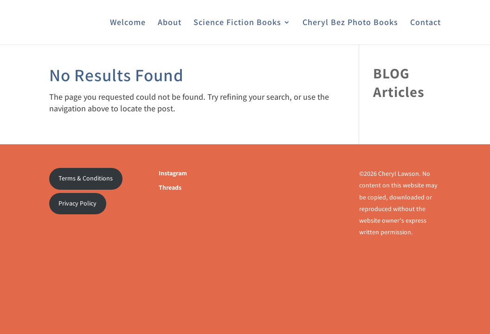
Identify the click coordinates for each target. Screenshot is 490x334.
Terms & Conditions (85, 178)
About (169, 23)
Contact (425, 23)
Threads (170, 187)
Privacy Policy (77, 203)
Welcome (128, 23)
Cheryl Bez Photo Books (350, 23)
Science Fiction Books (237, 23)
